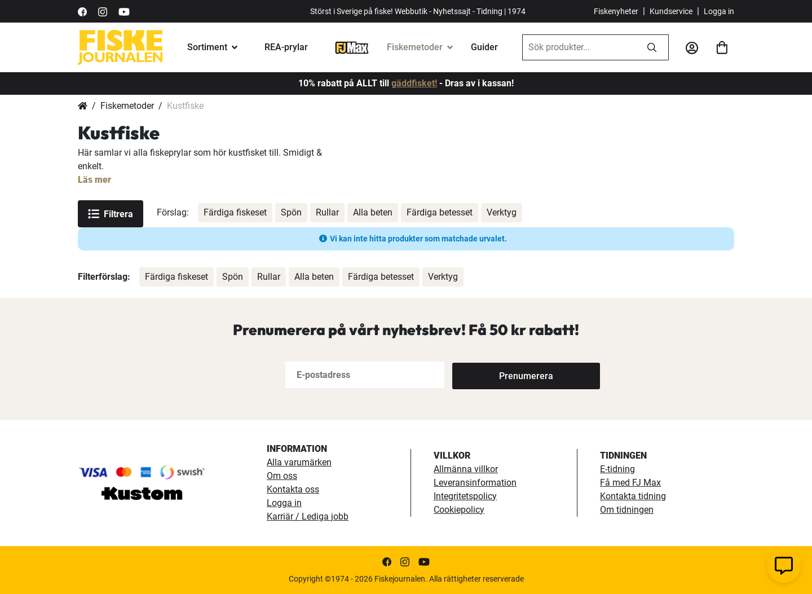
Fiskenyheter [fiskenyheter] (616, 11)
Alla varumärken (299, 462)
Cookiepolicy (459, 509)
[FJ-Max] (351, 47)
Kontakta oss (293, 489)
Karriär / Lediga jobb (307, 516)
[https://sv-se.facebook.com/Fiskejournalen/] (82, 11)
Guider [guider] (484, 47)
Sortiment (207, 47)
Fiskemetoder (415, 47)
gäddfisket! (414, 83)
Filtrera (110, 213)
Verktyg (502, 212)
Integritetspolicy (465, 496)
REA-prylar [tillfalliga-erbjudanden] (286, 47)
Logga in (719, 11)
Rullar (327, 212)
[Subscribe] (489, 375)
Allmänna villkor (466, 469)
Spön (291, 212)
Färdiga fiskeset (235, 212)
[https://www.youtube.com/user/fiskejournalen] (124, 11)
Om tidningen (627, 509)
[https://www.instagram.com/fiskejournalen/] (102, 11)
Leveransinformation (475, 482)
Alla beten (372, 212)
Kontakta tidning (633, 496)
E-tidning (617, 469)
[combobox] (579, 47)
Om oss (282, 475)
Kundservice (671, 11)
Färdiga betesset (440, 212)
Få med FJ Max (630, 482)
